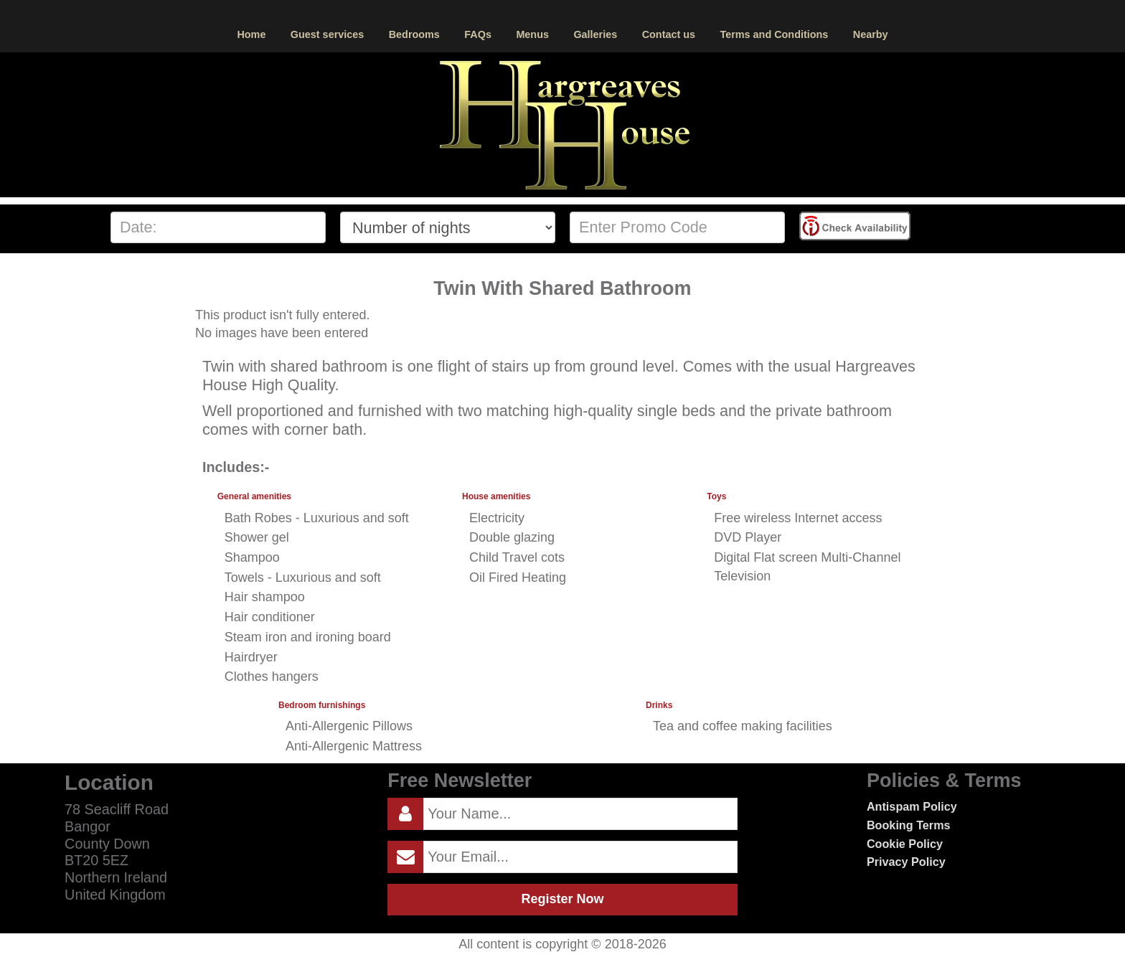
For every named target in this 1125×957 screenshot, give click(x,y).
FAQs (477, 34)
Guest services (327, 34)
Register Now (562, 899)
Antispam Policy (912, 806)
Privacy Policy (906, 861)
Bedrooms (414, 34)
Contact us (668, 34)
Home (251, 34)
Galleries (595, 34)
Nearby (870, 34)
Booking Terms (909, 825)
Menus (532, 34)
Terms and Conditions (774, 34)
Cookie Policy (905, 843)
